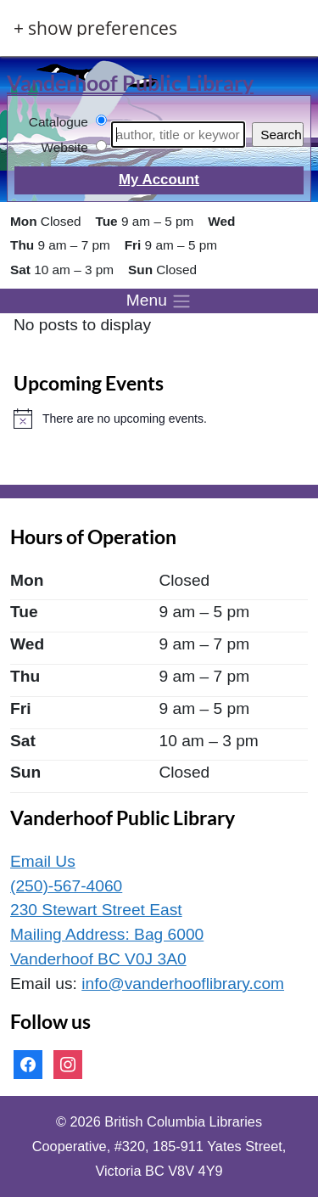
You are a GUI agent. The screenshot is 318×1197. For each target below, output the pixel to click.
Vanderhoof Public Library (130, 82)
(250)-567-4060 (66, 886)
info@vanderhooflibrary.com (182, 983)
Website (65, 147)
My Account (159, 179)
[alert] (159, 418)
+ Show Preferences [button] (95, 28)
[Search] (178, 135)
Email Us (42, 861)
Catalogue (58, 122)
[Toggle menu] (159, 301)
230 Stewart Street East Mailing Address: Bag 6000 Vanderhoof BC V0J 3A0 (107, 934)
